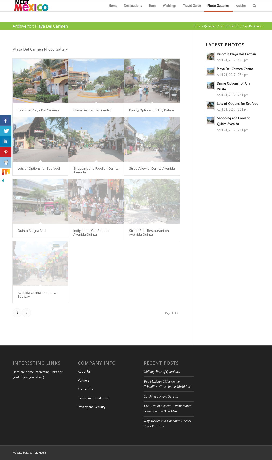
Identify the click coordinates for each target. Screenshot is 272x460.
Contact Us (85, 389)
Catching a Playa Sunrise (161, 396)
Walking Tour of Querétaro (162, 372)
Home (197, 26)
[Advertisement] (232, 240)
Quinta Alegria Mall (32, 230)
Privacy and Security (91, 407)
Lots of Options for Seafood (39, 168)
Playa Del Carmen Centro (92, 110)
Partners (83, 380)
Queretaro (210, 26)
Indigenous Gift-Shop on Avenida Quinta (91, 232)
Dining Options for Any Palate (151, 110)
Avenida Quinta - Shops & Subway (37, 294)
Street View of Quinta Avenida (152, 168)
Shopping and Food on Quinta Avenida (96, 170)
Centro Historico (229, 26)
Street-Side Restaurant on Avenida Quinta (149, 232)
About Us (84, 371)
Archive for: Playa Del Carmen (40, 26)
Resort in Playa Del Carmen (38, 110)
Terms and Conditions (93, 398)
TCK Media (39, 452)
